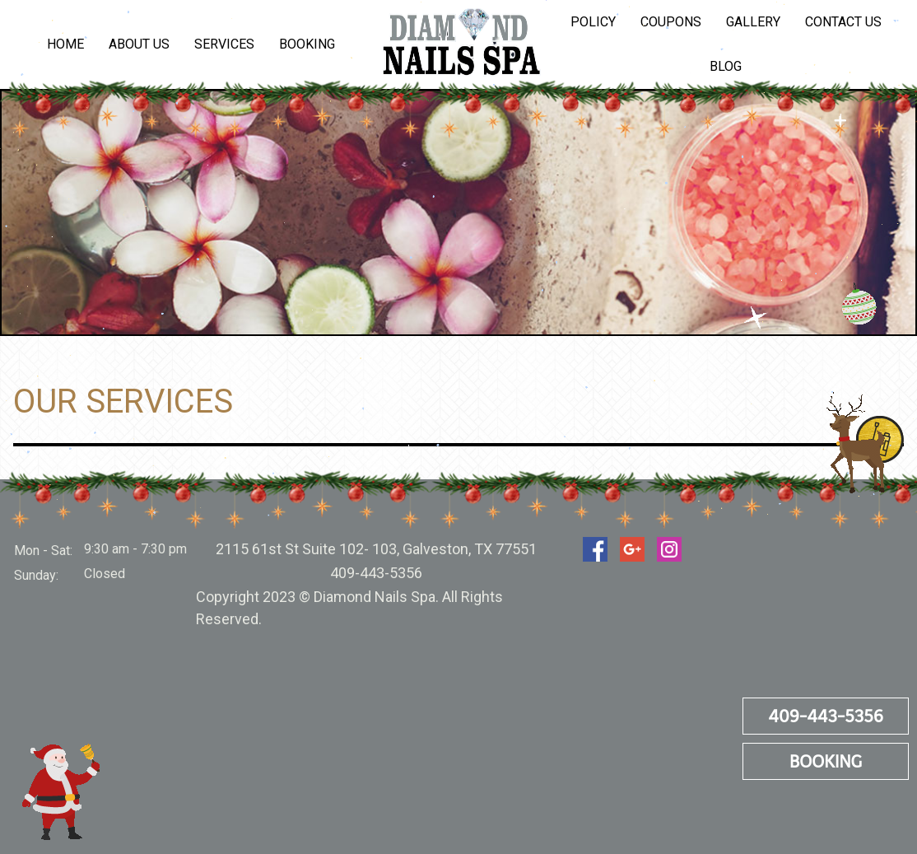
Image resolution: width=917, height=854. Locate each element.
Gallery (753, 22)
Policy (593, 22)
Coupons (670, 22)
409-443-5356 (825, 716)
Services (224, 44)
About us (139, 44)
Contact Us (843, 22)
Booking (307, 44)
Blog (726, 66)
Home (65, 44)
